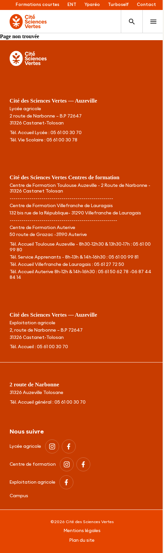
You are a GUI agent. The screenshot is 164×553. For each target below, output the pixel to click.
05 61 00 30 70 (66, 132)
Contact (146, 5)
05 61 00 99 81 (123, 257)
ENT (71, 5)
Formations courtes (37, 5)
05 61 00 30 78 (61, 140)
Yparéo (92, 5)
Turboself (118, 5)
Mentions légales (82, 530)
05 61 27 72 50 (109, 264)
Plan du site (82, 540)
